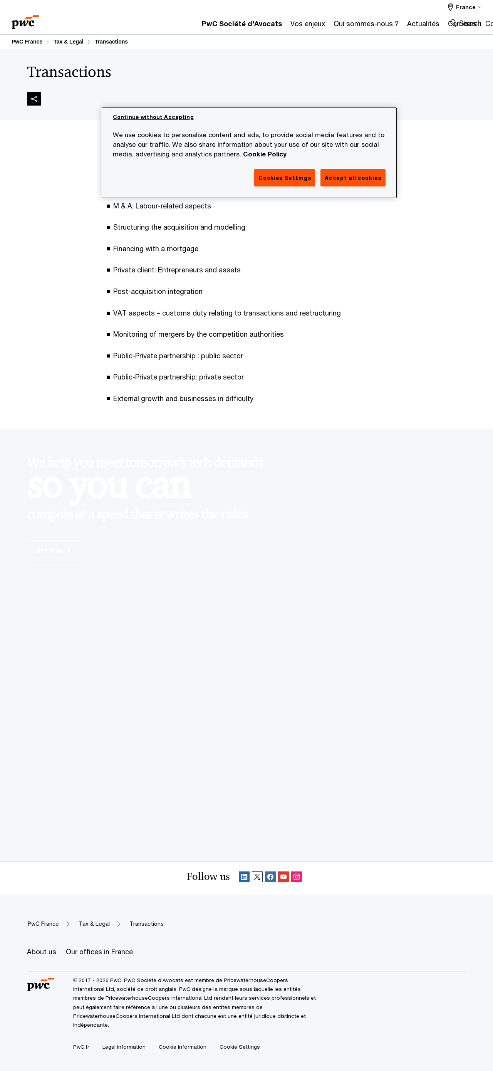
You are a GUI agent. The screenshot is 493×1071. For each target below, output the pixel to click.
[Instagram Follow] (296, 878)
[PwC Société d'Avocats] (141, 26)
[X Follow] (257, 878)
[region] (249, 152)
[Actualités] (322, 26)
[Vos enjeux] (206, 26)
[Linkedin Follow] (244, 878)
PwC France (27, 42)
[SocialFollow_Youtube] (283, 878)
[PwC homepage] (25, 19)
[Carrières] (361, 26)
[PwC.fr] (81, 1047)
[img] (34, 99)
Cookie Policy (265, 154)
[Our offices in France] (99, 952)
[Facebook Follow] (270, 878)
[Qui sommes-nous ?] (265, 26)
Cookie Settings (240, 1047)
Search (470, 23)
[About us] (41, 952)
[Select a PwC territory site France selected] (464, 7)
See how (53, 550)
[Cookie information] (182, 1047)
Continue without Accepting (153, 117)
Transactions (111, 42)
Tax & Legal (69, 42)
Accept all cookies (353, 178)
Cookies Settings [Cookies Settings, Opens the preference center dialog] (284, 178)
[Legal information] (124, 1047)
